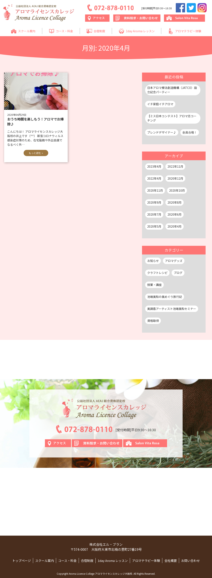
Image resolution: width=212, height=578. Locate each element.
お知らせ (153, 261)
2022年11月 (175, 166)
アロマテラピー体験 (184, 31)
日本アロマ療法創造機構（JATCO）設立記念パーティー (172, 90)
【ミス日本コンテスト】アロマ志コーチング (171, 118)
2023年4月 (154, 166)
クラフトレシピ (157, 273)
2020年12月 (175, 178)
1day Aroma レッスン (137, 31)
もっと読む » (36, 153)
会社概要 (170, 560)
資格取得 (153, 321)
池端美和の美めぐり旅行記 (164, 297)
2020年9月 (154, 202)
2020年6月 (174, 214)
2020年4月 (174, 226)
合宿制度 (95, 31)
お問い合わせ (190, 560)
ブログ (178, 273)
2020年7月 (154, 214)
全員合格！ (189, 132)
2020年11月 (155, 190)
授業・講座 (154, 285)
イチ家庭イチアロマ (160, 104)
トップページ (21, 560)
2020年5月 (154, 226)
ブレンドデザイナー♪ (161, 132)
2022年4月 (154, 178)
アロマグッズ (173, 261)
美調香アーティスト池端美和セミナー (171, 309)
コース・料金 (61, 31)
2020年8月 (174, 202)
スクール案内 (23, 31)
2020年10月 (177, 190)
